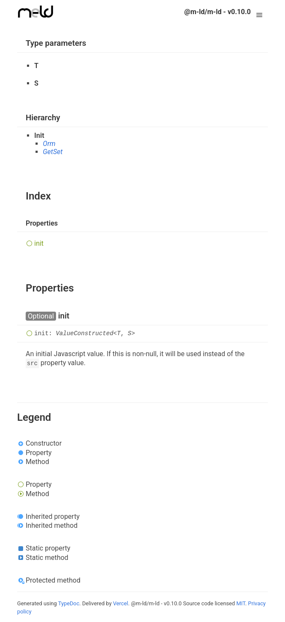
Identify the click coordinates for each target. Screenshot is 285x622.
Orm (49, 144)
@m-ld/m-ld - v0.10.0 (217, 12)
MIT (240, 603)
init (39, 243)
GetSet (52, 152)
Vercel (120, 603)
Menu (259, 12)
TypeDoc (69, 603)
